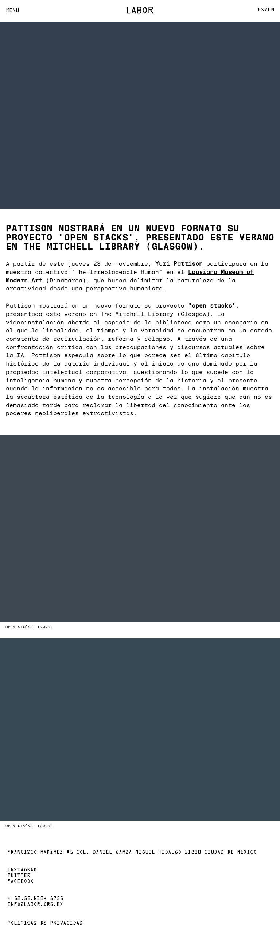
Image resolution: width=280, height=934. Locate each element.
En (271, 10)
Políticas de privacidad (45, 923)
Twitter (18, 876)
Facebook (20, 882)
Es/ (263, 10)
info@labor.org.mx (35, 905)
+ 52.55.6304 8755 (35, 899)
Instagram (22, 870)
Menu (12, 10)
